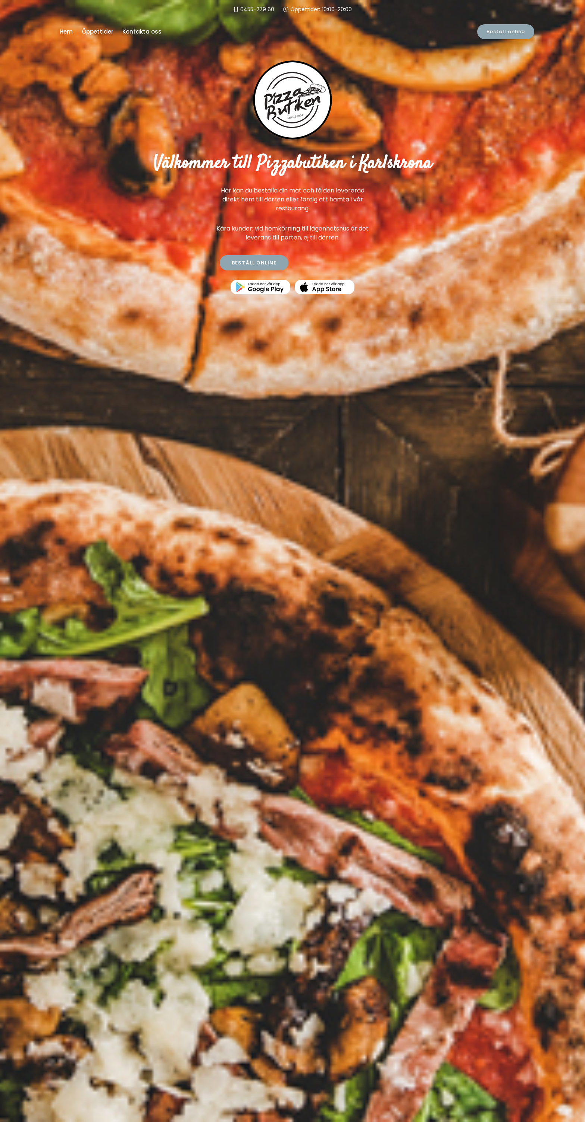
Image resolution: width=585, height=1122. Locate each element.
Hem (66, 31)
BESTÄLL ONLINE (254, 262)
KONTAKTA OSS (331, 262)
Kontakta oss (142, 31)
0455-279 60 (257, 9)
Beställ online (506, 31)
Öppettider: (321, 9)
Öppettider (97, 31)
